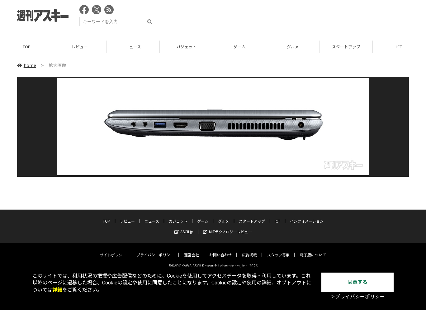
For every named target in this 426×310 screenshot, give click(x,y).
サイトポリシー (113, 250)
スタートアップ (346, 47)
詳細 (57, 290)
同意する (357, 282)
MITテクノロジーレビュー (227, 227)
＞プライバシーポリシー (357, 297)
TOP (27, 47)
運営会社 (191, 250)
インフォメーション (307, 216)
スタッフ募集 (278, 250)
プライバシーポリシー (155, 250)
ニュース (133, 47)
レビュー (80, 47)
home (26, 65)
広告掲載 (249, 250)
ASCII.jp (183, 227)
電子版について (313, 250)
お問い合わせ (220, 250)
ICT (399, 47)
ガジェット (186, 47)
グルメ (293, 47)
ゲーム (240, 47)
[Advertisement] (295, 17)
